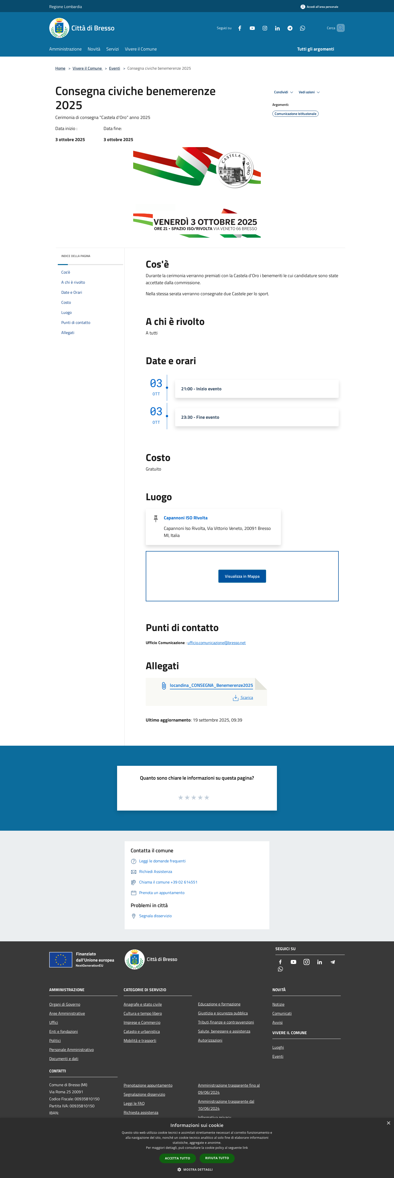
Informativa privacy (214, 1117)
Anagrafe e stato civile (143, 1004)
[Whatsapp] (294, 27)
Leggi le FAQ (134, 1103)
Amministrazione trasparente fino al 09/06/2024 (229, 1088)
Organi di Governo (64, 1004)
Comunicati (282, 1013)
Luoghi (278, 1047)
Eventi (114, 68)
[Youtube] (244, 27)
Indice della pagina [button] (75, 256)
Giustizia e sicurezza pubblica (223, 1013)
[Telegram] (281, 27)
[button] (197, 1169)
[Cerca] (339, 28)
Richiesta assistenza (141, 1112)
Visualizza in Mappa (242, 576)
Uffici (53, 1022)
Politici (55, 1040)
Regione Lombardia (65, 7)
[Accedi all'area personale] (319, 7)
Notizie (278, 1004)
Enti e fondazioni (63, 1031)
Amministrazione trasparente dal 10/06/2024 (226, 1104)
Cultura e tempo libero (143, 1013)
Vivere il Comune (88, 68)
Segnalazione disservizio (144, 1094)
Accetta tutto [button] (177, 1158)
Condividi (284, 92)
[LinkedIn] (269, 27)
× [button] (388, 1123)
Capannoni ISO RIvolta (186, 517)
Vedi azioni (310, 92)
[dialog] (197, 1148)
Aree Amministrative (67, 1013)
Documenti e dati (63, 1059)
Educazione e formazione (219, 1004)
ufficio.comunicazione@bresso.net (216, 643)
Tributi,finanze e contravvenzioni (226, 1022)
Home (60, 68)
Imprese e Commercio (142, 1022)
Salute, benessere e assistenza (224, 1031)
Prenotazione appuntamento (148, 1085)
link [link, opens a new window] (245, 1148)
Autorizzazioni (210, 1040)
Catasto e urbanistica (142, 1031)
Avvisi (277, 1022)
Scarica (242, 697)
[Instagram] (256, 27)
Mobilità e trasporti (140, 1040)
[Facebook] (231, 27)
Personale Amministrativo (71, 1049)
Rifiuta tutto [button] (217, 1158)
